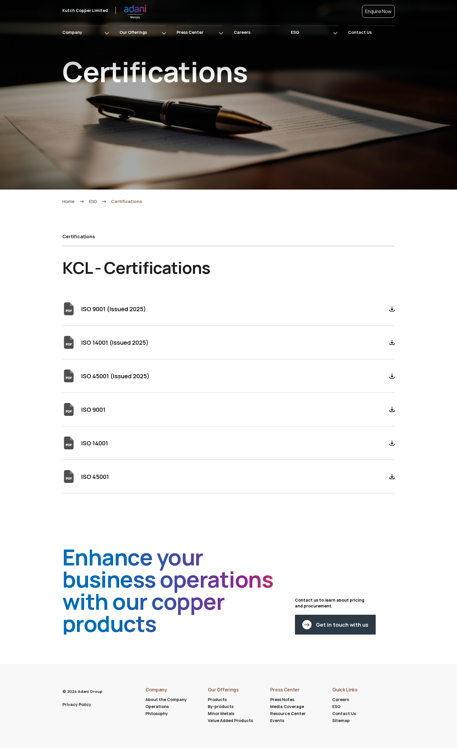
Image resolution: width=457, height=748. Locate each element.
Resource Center (288, 713)
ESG (295, 32)
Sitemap (341, 720)
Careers (242, 32)
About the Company (166, 699)
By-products (220, 706)
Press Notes (282, 699)
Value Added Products (230, 720)
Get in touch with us (335, 629)
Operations (157, 706)
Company (72, 32)
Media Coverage (287, 706)
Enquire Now (378, 11)
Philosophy (156, 713)
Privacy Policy (76, 704)
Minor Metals (221, 713)
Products (217, 699)
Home (68, 206)
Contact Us (360, 32)
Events (277, 720)
